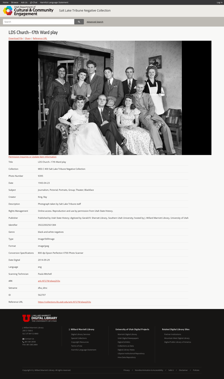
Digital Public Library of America (177, 342)
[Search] (38, 21)
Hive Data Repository (127, 357)
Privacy (127, 370)
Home (5, 2)
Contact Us (28, 338)
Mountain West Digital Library (177, 338)
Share (28, 38)
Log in (220, 2)
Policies (196, 370)
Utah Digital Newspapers (128, 338)
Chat (33, 2)
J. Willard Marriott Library (33, 327)
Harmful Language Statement (54, 2)
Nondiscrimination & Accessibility (149, 370)
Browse (14, 2)
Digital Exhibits (124, 342)
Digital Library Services (80, 334)
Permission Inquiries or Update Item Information (32, 156)
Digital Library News (126, 349)
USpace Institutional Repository (131, 353)
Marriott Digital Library (127, 334)
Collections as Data (126, 346)
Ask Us (24, 2)
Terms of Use (76, 346)
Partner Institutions (172, 334)
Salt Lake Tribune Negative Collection (85, 10)
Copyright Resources (80, 342)
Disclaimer (183, 370)
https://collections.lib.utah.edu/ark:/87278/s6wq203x (64, 301)
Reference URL (40, 38)
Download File (16, 38)
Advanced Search (95, 21)
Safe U (171, 370)
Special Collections (79, 338)
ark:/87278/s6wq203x (49, 280)
